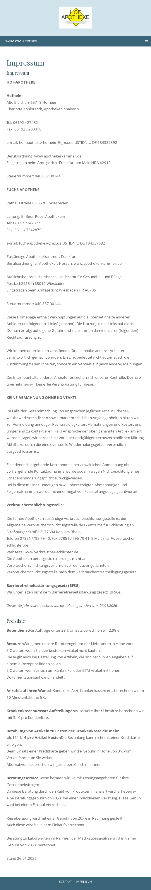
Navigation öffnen (21, 41)
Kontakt (65, 881)
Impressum (84, 881)
